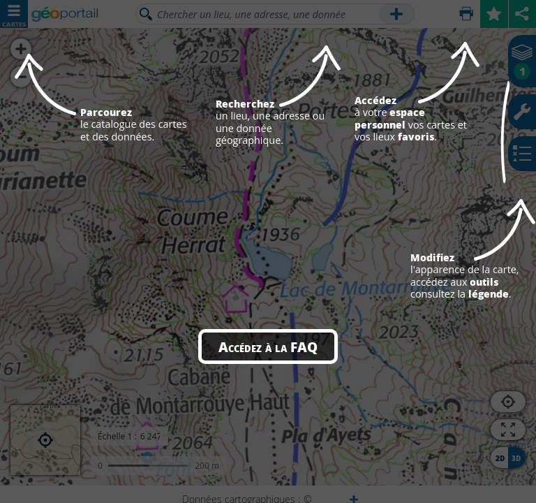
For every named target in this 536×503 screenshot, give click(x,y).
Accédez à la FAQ (268, 346)
